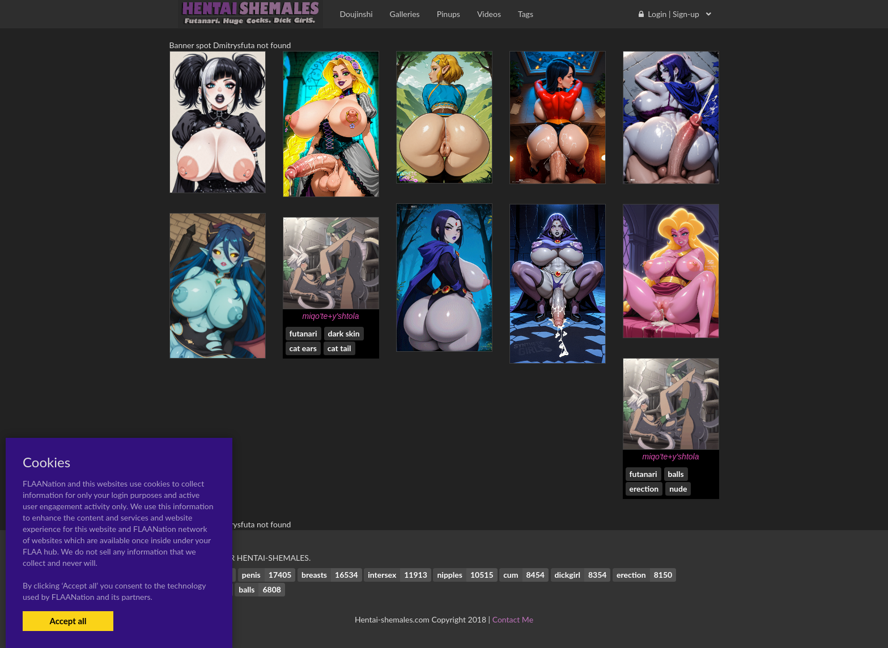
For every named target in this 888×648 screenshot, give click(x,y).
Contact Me (512, 619)
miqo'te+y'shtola (331, 316)
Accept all (67, 621)
